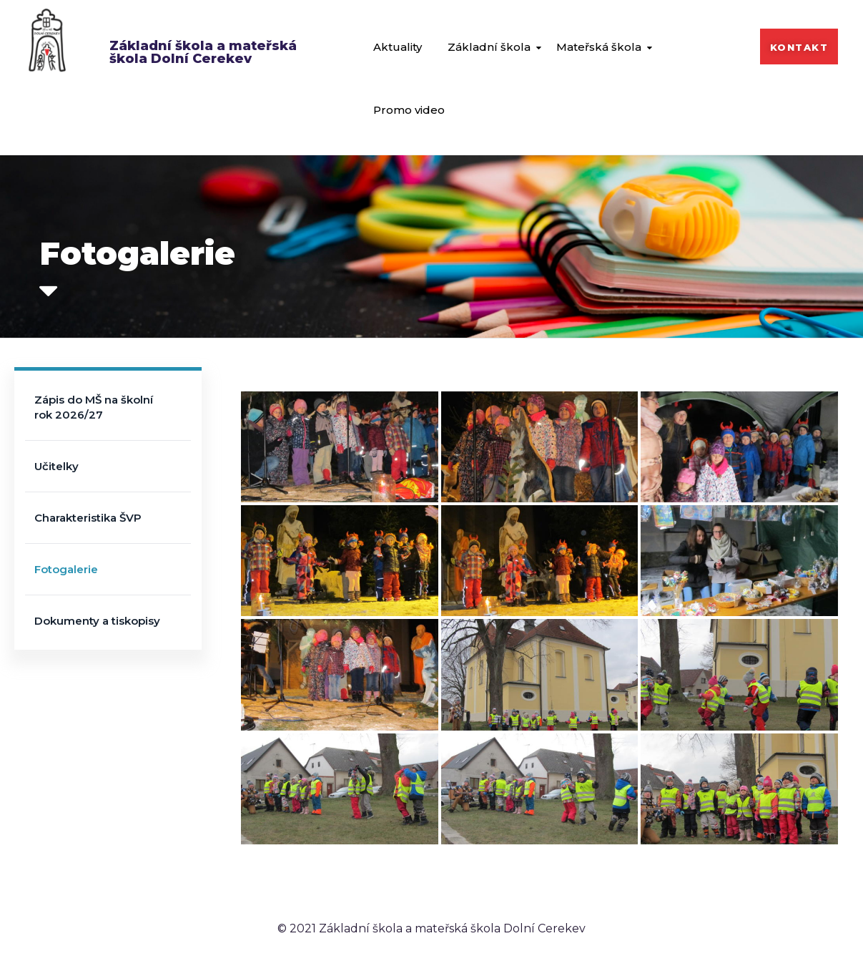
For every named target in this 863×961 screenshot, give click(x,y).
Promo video (409, 110)
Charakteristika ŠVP (88, 518)
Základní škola (489, 47)
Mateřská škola (598, 47)
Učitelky (56, 466)
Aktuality (397, 47)
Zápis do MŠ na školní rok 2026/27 (93, 407)
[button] (799, 46)
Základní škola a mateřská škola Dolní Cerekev (203, 52)
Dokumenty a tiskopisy (97, 621)
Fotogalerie (66, 569)
